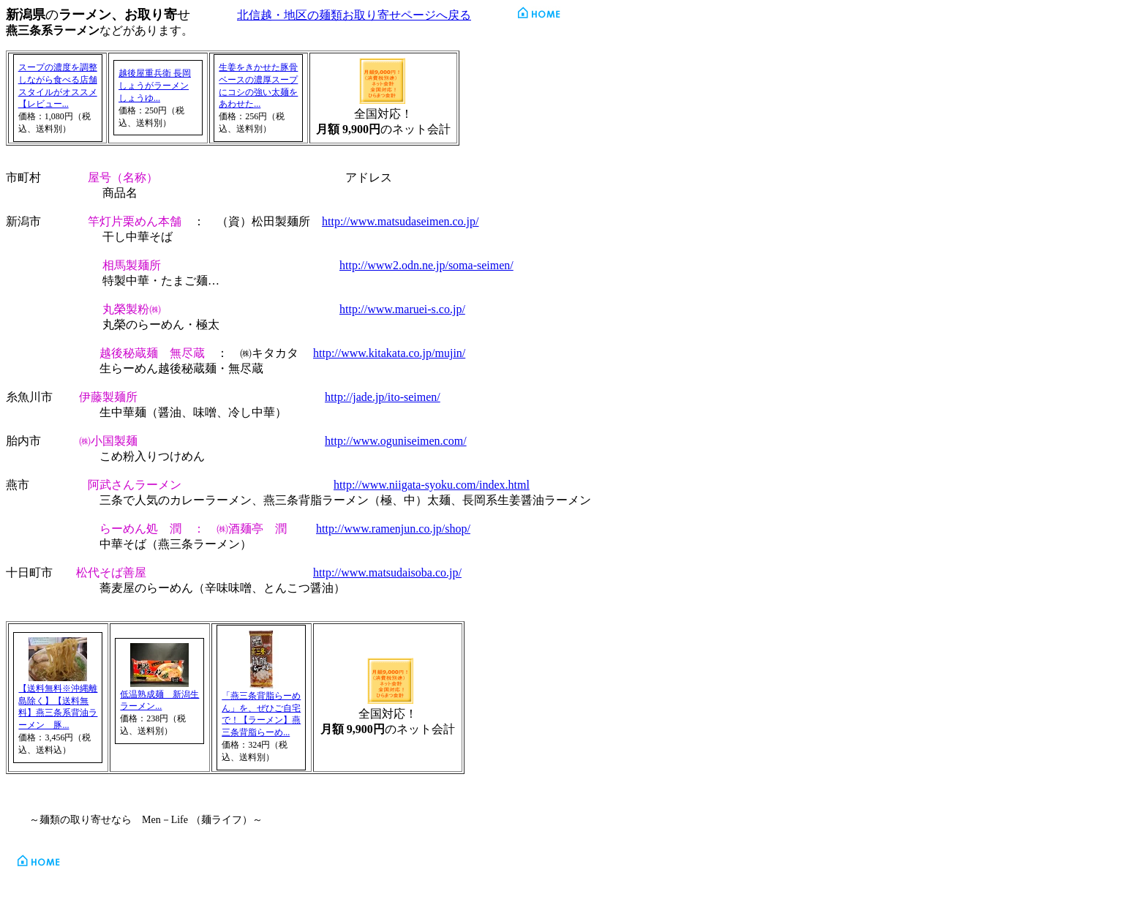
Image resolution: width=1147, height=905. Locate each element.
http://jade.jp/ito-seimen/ (382, 397)
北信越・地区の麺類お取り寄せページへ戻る (354, 15)
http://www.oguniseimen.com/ (396, 441)
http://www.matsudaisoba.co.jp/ (387, 572)
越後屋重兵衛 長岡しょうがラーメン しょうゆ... (155, 85)
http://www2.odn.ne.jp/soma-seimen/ (426, 265)
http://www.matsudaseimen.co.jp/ (400, 221)
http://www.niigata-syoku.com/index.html (432, 484)
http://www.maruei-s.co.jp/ (402, 309)
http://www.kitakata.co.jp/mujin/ (389, 353)
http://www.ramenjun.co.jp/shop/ (393, 528)
